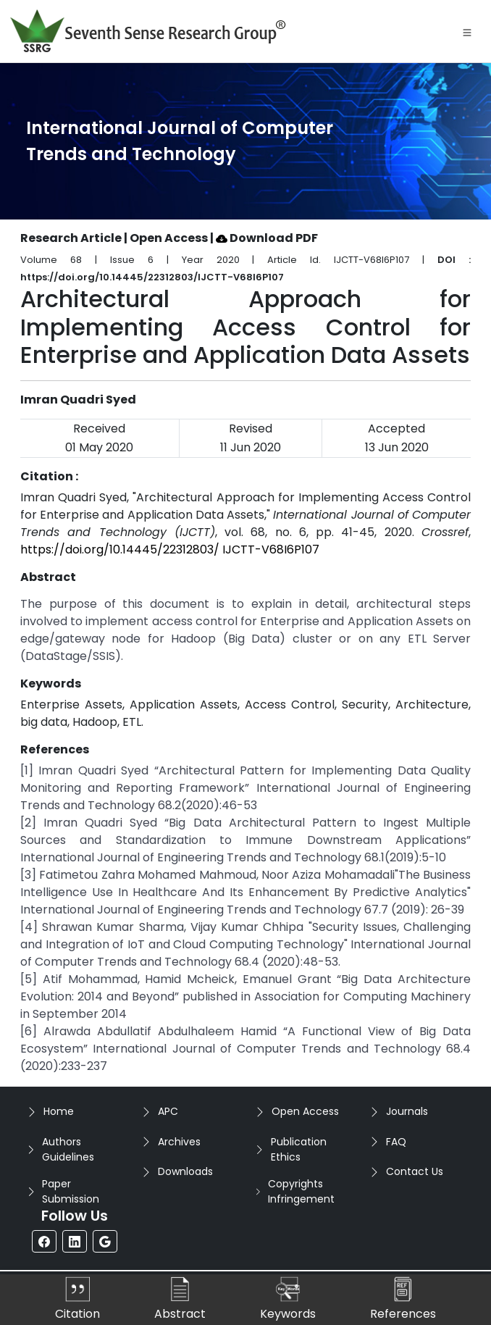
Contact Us (414, 1171)
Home (58, 1111)
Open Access (305, 1111)
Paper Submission (70, 1191)
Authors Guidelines (68, 1149)
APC (168, 1111)
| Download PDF (264, 238)
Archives (179, 1141)
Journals (407, 1111)
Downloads (185, 1171)
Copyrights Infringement (301, 1191)
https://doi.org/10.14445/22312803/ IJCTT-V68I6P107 (169, 549)
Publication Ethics (299, 1149)
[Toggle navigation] (467, 31)
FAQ (396, 1141)
